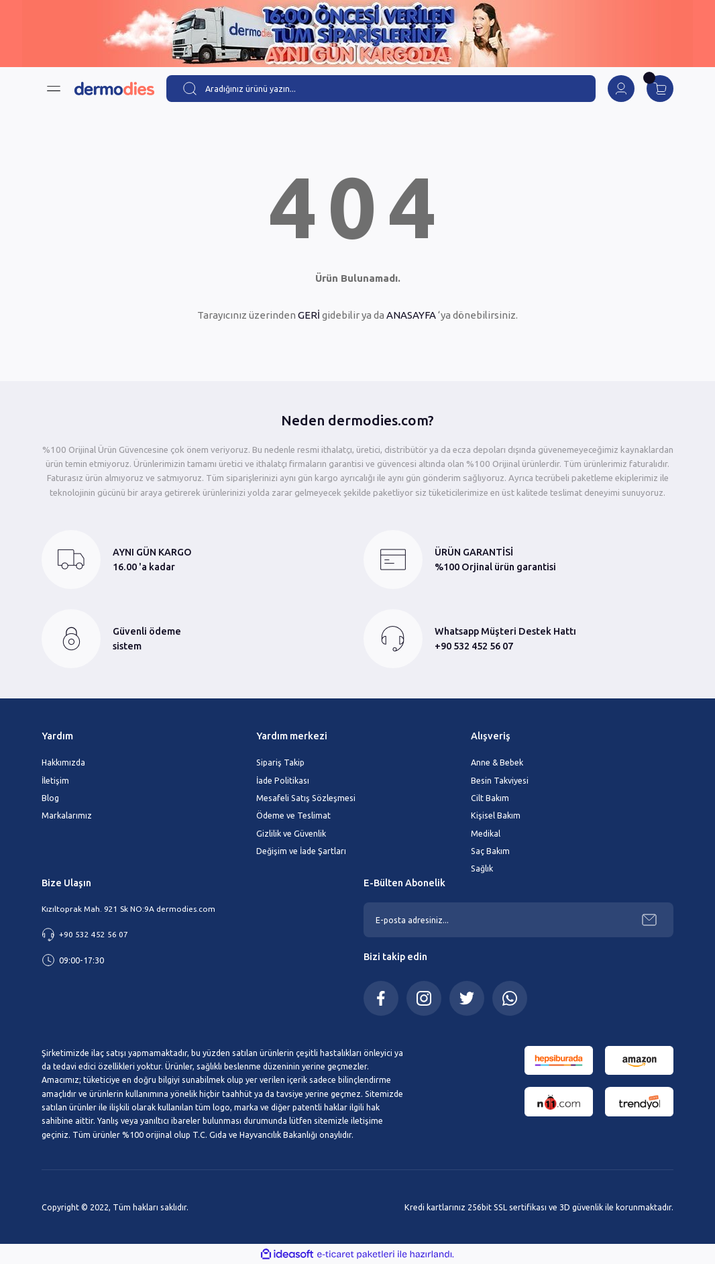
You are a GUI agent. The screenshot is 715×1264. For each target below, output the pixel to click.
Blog (50, 797)
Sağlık (482, 868)
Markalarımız (67, 815)
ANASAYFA (411, 315)
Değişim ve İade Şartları (301, 850)
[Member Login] (621, 88)
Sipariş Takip (280, 762)
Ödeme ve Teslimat (293, 815)
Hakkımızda (63, 762)
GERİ (309, 315)
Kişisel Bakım (495, 815)
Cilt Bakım (490, 797)
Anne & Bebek (497, 762)
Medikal (485, 833)
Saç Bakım (490, 850)
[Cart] (660, 88)
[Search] (381, 88)
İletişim (55, 780)
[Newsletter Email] (518, 919)
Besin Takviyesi (500, 780)
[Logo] (114, 89)
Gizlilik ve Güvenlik (291, 833)
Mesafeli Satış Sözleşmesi (305, 797)
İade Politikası (282, 780)
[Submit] (649, 919)
